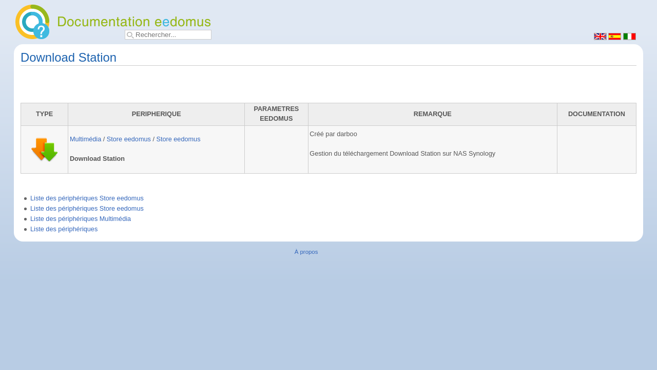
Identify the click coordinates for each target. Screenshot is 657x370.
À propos (306, 252)
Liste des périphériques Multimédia (80, 219)
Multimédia (85, 139)
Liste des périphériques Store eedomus (87, 198)
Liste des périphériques (64, 229)
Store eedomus (129, 139)
